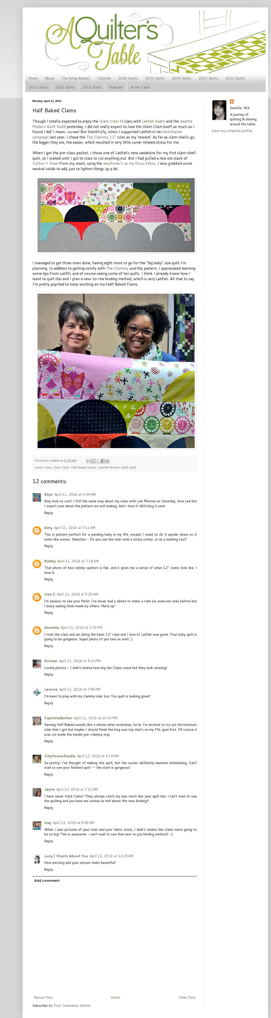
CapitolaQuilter (58, 718)
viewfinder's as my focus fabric (129, 163)
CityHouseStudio (60, 756)
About (49, 78)
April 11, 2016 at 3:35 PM (81, 627)
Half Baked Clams (83, 467)
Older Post (187, 997)
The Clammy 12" (101, 137)
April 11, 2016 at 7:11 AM (74, 527)
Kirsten (50, 660)
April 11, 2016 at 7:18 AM (78, 561)
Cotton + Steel (45, 163)
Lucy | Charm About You (66, 856)
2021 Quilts (38, 87)
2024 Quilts (181, 78)
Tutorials (104, 78)
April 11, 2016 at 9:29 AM (77, 594)
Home (33, 78)
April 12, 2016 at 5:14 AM (98, 756)
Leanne (50, 689)
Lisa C (49, 594)
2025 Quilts (154, 78)
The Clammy (117, 268)
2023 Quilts (208, 78)
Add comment (47, 880)
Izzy (47, 822)
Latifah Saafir (153, 121)
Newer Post (43, 997)
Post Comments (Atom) (72, 1005)
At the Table (140, 87)
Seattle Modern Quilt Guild (117, 467)
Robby (50, 561)
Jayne (49, 789)
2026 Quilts (128, 78)
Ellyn (48, 494)
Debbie (55, 460)
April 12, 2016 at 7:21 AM (77, 789)
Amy (48, 527)
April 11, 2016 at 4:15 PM (79, 660)
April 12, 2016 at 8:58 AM (73, 822)
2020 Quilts (65, 87)
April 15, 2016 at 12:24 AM (111, 856)
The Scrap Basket (76, 78)
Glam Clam (109, 121)
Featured (116, 87)
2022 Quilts (235, 78)
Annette (51, 627)
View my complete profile (232, 130)
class (48, 467)
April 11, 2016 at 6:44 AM (75, 494)
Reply (48, 512)
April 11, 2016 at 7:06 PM (79, 689)
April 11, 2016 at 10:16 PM (95, 718)
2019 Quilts (92, 87)
